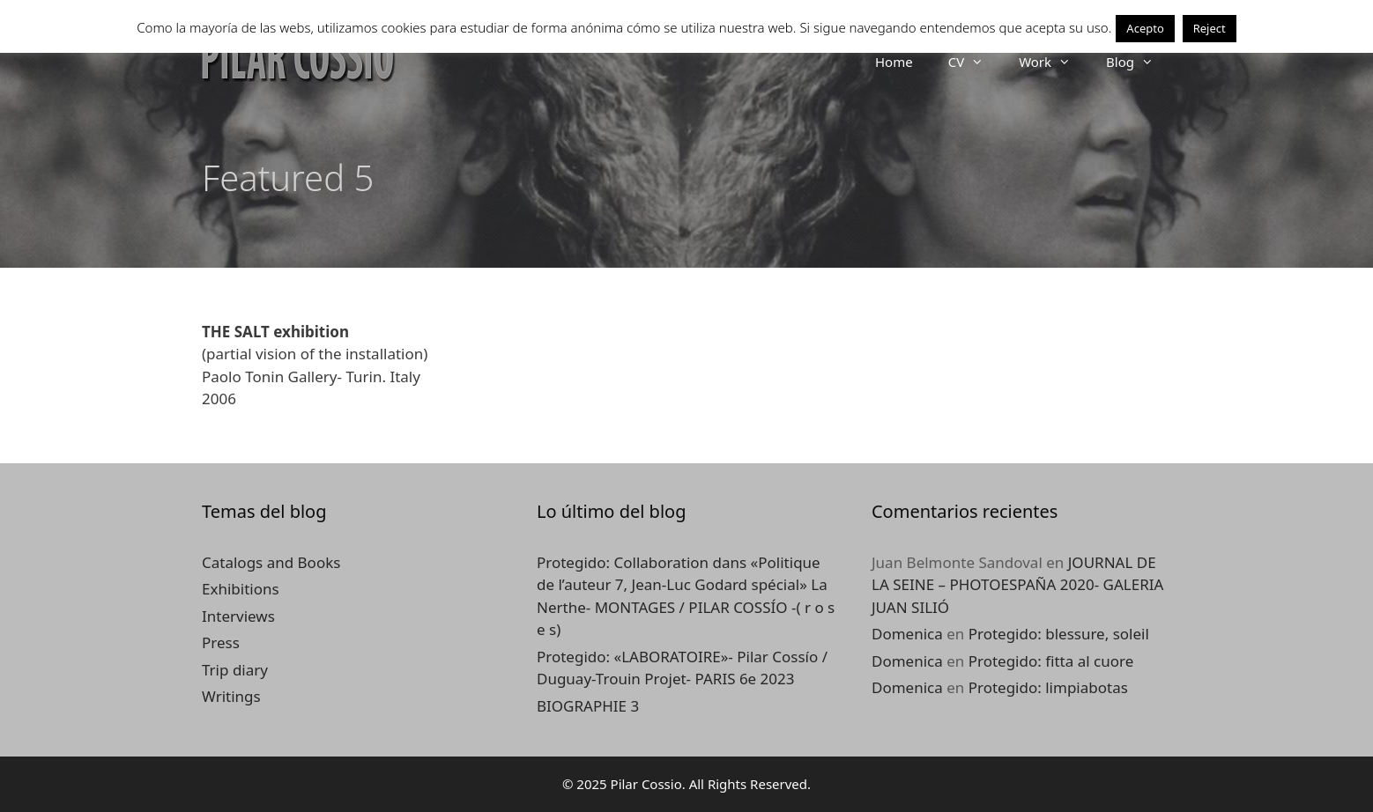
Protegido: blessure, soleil (1059, 634)
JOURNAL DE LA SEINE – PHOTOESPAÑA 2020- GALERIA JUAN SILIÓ (1017, 584)
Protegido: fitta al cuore (1051, 661)
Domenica (907, 634)
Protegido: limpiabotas (1048, 687)
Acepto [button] (1144, 28)
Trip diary (235, 670)
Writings (231, 696)
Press (221, 642)
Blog (1138, 61)
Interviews (238, 616)
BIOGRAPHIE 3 (588, 706)
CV (974, 61)
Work (1053, 61)
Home (894, 61)
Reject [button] (1209, 28)
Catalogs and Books (271, 562)
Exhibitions (240, 589)
